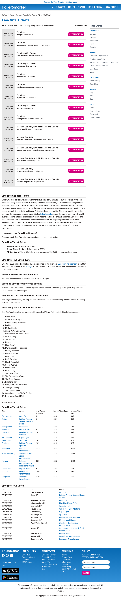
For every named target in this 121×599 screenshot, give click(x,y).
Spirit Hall (23, 440)
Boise (4, 419)
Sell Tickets (112, 7)
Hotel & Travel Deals (49, 564)
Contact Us (26, 555)
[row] (44, 34)
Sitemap (65, 564)
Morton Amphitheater (24, 449)
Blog (43, 569)
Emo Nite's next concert (67, 264)
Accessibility (66, 567)
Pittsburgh (6, 440)
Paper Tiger (24, 437)
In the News (46, 567)
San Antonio (7, 437)
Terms (64, 555)
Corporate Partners (49, 555)
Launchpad (23, 427)
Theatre (81, 7)
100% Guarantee (28, 562)
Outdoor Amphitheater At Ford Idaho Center (26, 463)
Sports (71, 7)
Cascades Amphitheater (24, 478)
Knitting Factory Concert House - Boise (26, 421)
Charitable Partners (49, 557)
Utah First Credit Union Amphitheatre (68, 524)
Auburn (5, 471)
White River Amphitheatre (24, 472)
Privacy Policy (67, 557)
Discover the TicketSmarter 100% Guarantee (60, 2)
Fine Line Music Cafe (68, 503)
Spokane (5, 443)
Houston (5, 432)
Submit (86, 573)
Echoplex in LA (46, 214)
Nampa (5, 461)
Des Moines (7, 416)
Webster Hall (24, 429)
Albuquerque (7, 427)
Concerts (60, 7)
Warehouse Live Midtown (25, 433)
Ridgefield (6, 477)
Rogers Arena (24, 469)
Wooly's (29, 267)
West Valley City (8, 453)
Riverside (6, 448)
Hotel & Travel (95, 7)
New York (6, 429)
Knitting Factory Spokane (25, 444)
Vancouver (6, 469)
